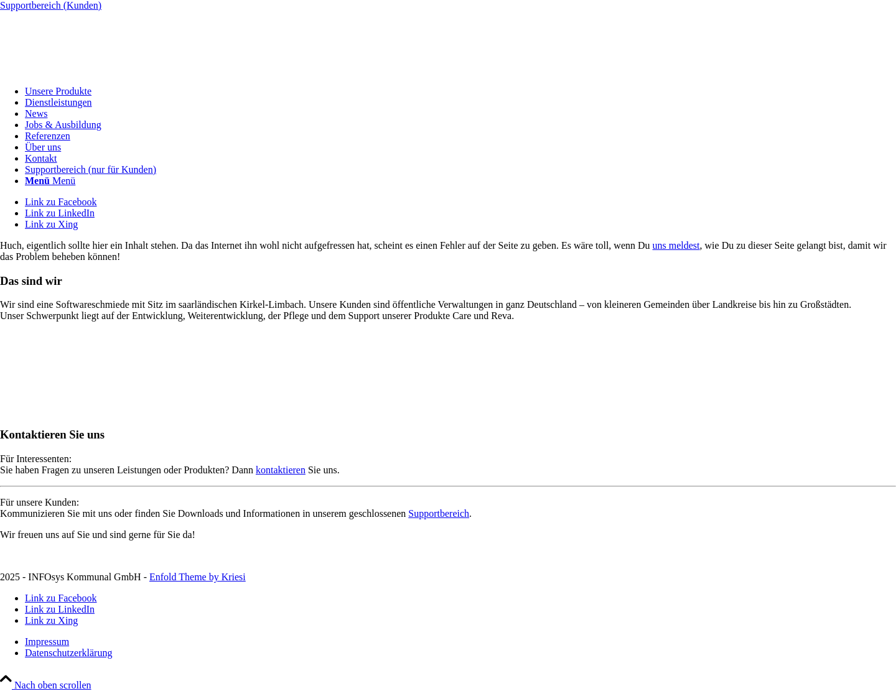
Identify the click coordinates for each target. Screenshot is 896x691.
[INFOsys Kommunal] (93, 70)
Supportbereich (438, 513)
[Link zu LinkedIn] (60, 213)
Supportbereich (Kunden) (50, 5)
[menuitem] (460, 91)
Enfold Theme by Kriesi (197, 577)
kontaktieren (281, 470)
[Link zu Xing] (51, 224)
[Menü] (50, 180)
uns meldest (676, 245)
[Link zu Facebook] (61, 202)
